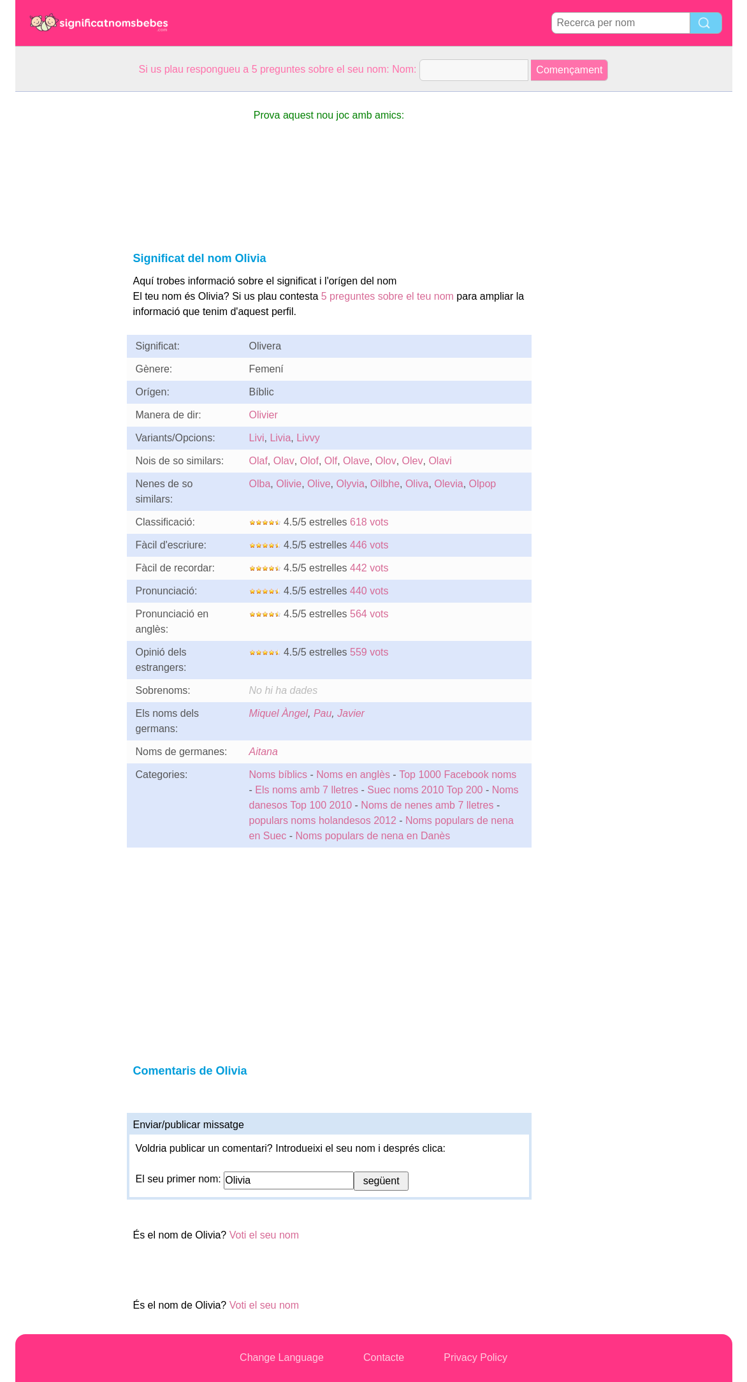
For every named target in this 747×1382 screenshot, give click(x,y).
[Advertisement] (66, 283)
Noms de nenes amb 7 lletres (427, 805)
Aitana (263, 751)
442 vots (369, 567)
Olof (309, 460)
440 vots (369, 590)
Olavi (439, 460)
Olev (412, 460)
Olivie (288, 483)
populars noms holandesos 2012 (322, 820)
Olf (330, 460)
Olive (318, 483)
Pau (322, 713)
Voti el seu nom (264, 1235)
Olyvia (350, 483)
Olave (356, 460)
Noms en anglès (353, 774)
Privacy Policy (475, 1357)
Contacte (383, 1357)
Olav (283, 460)
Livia (280, 437)
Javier (351, 713)
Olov (385, 460)
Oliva (416, 483)
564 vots (369, 613)
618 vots (369, 522)
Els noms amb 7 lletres (306, 789)
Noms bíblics (278, 774)
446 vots (369, 545)
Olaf (258, 460)
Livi (257, 437)
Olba (260, 483)
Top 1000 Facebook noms (457, 774)
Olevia (448, 483)
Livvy (307, 437)
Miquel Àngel (278, 713)
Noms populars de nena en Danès (372, 835)
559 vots (369, 652)
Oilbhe (385, 483)
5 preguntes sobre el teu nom (387, 296)
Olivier (263, 414)
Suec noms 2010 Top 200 (424, 789)
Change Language (282, 1357)
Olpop (483, 483)
